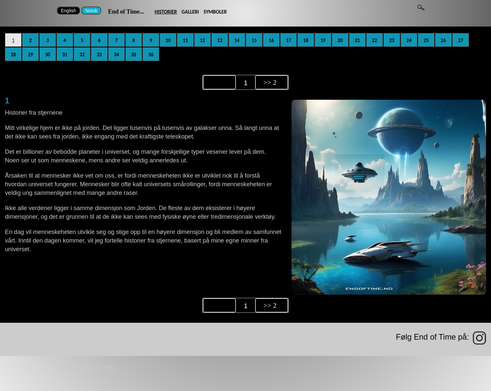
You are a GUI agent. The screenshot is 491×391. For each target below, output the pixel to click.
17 (288, 40)
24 (409, 40)
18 (305, 40)
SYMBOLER (215, 12)
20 (340, 40)
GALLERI (190, 12)
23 (391, 40)
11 (185, 40)
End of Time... (126, 11)
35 (133, 54)
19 (323, 40)
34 (116, 54)
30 (47, 54)
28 (13, 54)
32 (82, 54)
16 (271, 40)
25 (426, 40)
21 (357, 40)
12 (202, 40)
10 (168, 40)
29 (30, 54)
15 (254, 40)
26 (443, 40)
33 (99, 54)
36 (151, 54)
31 (64, 54)
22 (374, 40)
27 (460, 40)
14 (237, 40)
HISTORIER (166, 12)
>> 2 (269, 82)
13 (219, 40)
